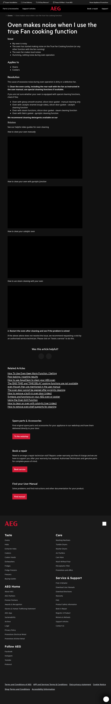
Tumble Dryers (61, 544)
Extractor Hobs (11, 548)
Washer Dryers (61, 548)
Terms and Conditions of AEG (18, 684)
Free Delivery (26, 2)
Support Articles (62, 621)
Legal (7, 626)
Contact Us (60, 626)
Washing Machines (63, 540)
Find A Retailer (61, 583)
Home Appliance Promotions (97, 2)
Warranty (59, 596)
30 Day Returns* (42, 2)
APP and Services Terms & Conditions (50, 684)
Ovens (7, 540)
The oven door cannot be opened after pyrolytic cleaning (36, 389)
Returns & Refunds (63, 617)
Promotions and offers (64, 570)
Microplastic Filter (63, 566)
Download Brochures (64, 591)
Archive (8, 621)
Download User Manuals (65, 587)
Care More (60, 557)
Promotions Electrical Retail (15, 634)
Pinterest (8, 664)
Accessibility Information (43, 689)
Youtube (8, 660)
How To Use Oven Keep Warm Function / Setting (32, 373)
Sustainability (10, 617)
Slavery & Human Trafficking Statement (20, 608)
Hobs (7, 544)
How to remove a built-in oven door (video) (30, 393)
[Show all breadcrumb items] (4, 15)
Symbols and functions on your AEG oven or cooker (34, 396)
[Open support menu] (106, 699)
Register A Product (63, 613)
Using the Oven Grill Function (23, 399)
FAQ (57, 600)
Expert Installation (10, 2)
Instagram (8, 656)
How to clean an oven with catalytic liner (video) (32, 403)
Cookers (8, 553)
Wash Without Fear (63, 561)
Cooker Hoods (10, 557)
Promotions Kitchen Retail (15, 638)
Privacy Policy (10, 630)
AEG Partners (10, 596)
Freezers (8, 574)
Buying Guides (10, 578)
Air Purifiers (60, 553)
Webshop (12, 122)
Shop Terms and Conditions (17, 689)
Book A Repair (61, 608)
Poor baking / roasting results (23, 376)
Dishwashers (10, 561)
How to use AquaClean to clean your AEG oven (31, 379)
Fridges (8, 566)
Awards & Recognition (13, 604)
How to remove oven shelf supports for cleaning (32, 406)
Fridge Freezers (11, 570)
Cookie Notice (99, 684)
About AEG (9, 591)
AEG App (8, 613)
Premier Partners (11, 600)
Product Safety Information (66, 604)
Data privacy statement (80, 684)
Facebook (8, 651)
